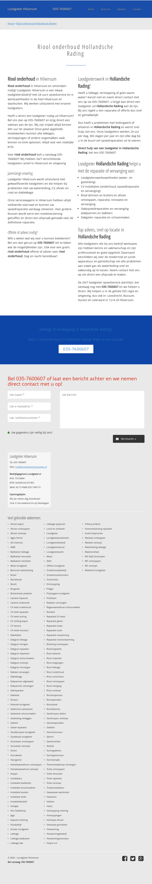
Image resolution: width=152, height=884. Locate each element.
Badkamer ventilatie (20, 560)
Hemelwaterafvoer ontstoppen (26, 764)
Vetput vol (52, 843)
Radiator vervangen (57, 602)
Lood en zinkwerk (56, 528)
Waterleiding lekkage (95, 547)
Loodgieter (52, 533)
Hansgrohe (16, 759)
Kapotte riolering (19, 819)
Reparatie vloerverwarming (60, 639)
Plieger (50, 588)
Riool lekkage (53, 667)
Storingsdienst (54, 750)
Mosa (49, 556)
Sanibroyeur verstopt (57, 718)
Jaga (12, 815)
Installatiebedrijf (18, 801)
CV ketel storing (18, 616)
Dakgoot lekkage (18, 639)
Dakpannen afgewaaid (21, 681)
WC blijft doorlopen (95, 556)
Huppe (13, 773)
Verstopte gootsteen (57, 824)
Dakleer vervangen (19, 672)
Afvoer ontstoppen (20, 528)
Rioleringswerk (54, 648)
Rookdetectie (53, 708)
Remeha (51, 611)
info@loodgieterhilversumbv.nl (31, 466)
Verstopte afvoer (55, 819)
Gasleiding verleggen (21, 718)
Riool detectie (54, 653)
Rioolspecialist (54, 699)
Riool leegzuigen (55, 662)
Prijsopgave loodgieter (58, 593)
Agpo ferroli (16, 537)
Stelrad (50, 745)
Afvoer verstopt (18, 533)
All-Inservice (16, 542)
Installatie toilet (18, 796)
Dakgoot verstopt (19, 662)
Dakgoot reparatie (19, 648)
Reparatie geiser (55, 621)
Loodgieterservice (56, 547)
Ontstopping (53, 584)
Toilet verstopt (54, 782)
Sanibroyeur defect (56, 713)
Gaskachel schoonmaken (23, 713)
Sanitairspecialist (55, 722)
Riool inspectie (54, 658)
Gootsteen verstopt (20, 745)
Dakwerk (14, 695)
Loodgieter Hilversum (22, 9)
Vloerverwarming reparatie (98, 528)
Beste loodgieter (18, 565)
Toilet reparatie (54, 778)
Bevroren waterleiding (21, 570)
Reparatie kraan (55, 625)
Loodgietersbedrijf (56, 542)
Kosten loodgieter (19, 829)
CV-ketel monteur (19, 630)
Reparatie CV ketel (56, 616)
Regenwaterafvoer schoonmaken (63, 607)
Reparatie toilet (54, 630)
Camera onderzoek (20, 602)
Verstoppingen (54, 815)
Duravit (14, 699)
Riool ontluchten (55, 676)
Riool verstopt (54, 690)
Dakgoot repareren (20, 653)
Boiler (13, 574)
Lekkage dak (16, 843)
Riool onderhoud (55, 672)
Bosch (13, 584)
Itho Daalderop (18, 810)
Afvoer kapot (17, 523)
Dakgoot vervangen (20, 667)
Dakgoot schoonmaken (22, 658)
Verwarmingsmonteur (58, 838)
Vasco (50, 806)
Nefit (49, 560)
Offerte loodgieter (56, 565)
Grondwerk (16, 755)
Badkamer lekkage (19, 551)
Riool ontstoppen (56, 681)
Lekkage (14, 833)
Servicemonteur (55, 732)
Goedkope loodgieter (21, 736)
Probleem (51, 598)
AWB (12, 547)
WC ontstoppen (93, 560)
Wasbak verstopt (93, 542)
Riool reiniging (54, 685)
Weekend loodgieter (95, 570)
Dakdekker (15, 635)
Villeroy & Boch (92, 523)
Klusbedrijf (16, 824)
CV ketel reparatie (19, 611)
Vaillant (50, 801)
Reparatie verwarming (58, 635)
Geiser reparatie (18, 727)
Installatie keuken (19, 792)
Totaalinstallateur (55, 787)
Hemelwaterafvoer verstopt (24, 769)
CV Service (15, 625)
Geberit (14, 722)
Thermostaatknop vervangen (61, 764)
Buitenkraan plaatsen (21, 593)
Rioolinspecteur (55, 695)
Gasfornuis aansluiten (21, 708)
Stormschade (53, 759)
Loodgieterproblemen (58, 537)
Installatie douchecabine (22, 787)
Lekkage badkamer (20, 838)
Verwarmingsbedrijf (57, 833)
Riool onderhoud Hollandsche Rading (36, 23)
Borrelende (16, 579)
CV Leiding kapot (19, 621)
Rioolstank (52, 704)
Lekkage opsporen (56, 523)
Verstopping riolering (57, 810)
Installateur (16, 778)
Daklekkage (16, 676)
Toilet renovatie (54, 773)
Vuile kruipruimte (94, 533)
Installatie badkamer (20, 782)
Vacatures (51, 796)
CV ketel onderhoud (20, 607)
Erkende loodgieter (20, 704)
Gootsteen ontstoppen (22, 741)
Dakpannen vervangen (22, 685)
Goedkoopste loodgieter (22, 732)
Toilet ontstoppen (56, 769)
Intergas (14, 806)
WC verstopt (91, 565)
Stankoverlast (53, 741)
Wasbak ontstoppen (95, 537)
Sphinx (50, 736)
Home (11, 23)
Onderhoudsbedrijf (56, 570)
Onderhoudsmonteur (57, 574)
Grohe (13, 750)
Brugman (15, 588)
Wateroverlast (92, 551)
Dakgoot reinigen (19, 644)
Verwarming (53, 829)
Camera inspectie (19, 598)
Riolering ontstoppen (57, 644)
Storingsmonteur (55, 755)
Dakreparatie (16, 690)
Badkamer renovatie (20, 556)
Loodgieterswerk (55, 551)
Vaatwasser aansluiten (58, 792)
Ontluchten (52, 579)
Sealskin (51, 727)
